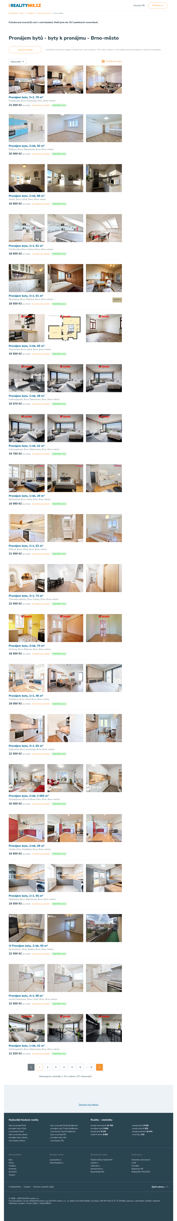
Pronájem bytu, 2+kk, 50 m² (27, 146)
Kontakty (135, 1165)
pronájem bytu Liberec (18, 1137)
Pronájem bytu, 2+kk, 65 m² (27, 346)
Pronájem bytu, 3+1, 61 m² (26, 296)
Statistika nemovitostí (141, 1159)
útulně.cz (94, 1162)
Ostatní (12, 1175)
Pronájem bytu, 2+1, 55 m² (26, 896)
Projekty (12, 1165)
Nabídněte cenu (59, 105)
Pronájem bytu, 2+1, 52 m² (26, 546)
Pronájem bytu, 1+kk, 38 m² (27, 396)
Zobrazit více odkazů (88, 1104)
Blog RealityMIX (97, 1171)
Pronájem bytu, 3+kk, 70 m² (27, 646)
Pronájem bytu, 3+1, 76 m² (26, 97)
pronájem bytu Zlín (58, 1137)
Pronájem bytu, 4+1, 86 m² (26, 996)
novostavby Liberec (17, 1140)
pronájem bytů (97, 1128)
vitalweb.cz (95, 1165)
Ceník (134, 1162)
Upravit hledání (25, 49)
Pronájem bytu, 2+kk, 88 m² (27, 196)
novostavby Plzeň (16, 1131)
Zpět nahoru (158, 1187)
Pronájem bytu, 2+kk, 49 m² (27, 846)
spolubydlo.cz (55, 1159)
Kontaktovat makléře (41, 105)
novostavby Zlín (57, 1140)
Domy (11, 1162)
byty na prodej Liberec (18, 1134)
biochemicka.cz (97, 1168)
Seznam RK (139, 5)
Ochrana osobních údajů (43, 1186)
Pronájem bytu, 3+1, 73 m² (26, 596)
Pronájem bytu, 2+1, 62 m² (26, 246)
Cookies (27, 1186)
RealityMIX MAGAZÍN (141, 1171)
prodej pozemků (139, 1131)
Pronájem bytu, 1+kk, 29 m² (27, 496)
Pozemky (12, 1168)
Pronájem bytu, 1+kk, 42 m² (27, 1046)
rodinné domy (96, 1134)
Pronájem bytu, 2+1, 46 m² (26, 696)
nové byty (136, 1134)
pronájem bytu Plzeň (17, 1128)
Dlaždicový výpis (112, 61)
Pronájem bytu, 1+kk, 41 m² (27, 446)
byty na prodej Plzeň (17, 1125)
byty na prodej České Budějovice (64, 1125)
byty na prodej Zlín (58, 1134)
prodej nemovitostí (98, 1125)
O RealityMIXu (15, 1186)
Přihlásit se (157, 5)
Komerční (13, 1171)
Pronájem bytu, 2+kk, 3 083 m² (29, 796)
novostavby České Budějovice (62, 1131)
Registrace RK (137, 1168)
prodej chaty (137, 1128)
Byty (11, 1159)
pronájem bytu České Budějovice (64, 1128)
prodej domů (137, 1125)
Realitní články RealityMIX (101, 1159)
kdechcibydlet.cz (56, 1162)
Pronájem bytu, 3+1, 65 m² (26, 746)
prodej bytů (95, 1131)
